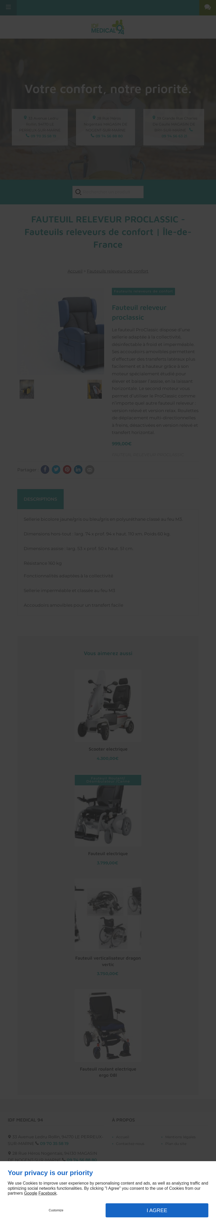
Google (30, 1193)
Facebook (47, 1193)
